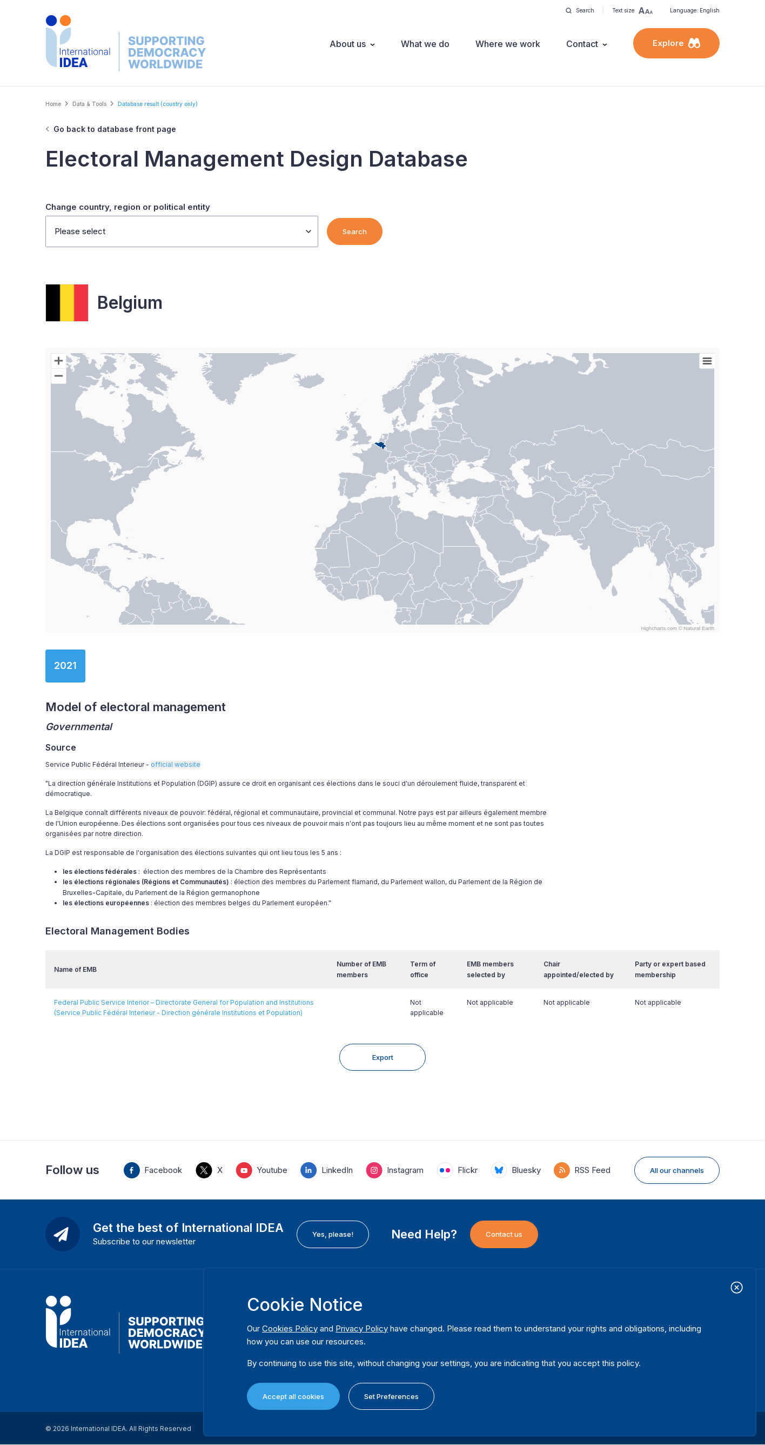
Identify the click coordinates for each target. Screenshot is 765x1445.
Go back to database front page (114, 129)
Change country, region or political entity (127, 207)
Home (53, 104)
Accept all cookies (293, 1396)
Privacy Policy (361, 1328)
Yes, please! (332, 1234)
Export (382, 1057)
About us (348, 43)
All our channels (677, 1170)
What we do (425, 43)
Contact (582, 43)
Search (355, 231)
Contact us (504, 1234)
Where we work (507, 43)
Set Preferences (391, 1396)
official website (175, 764)
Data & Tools (89, 104)
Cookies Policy (290, 1328)
